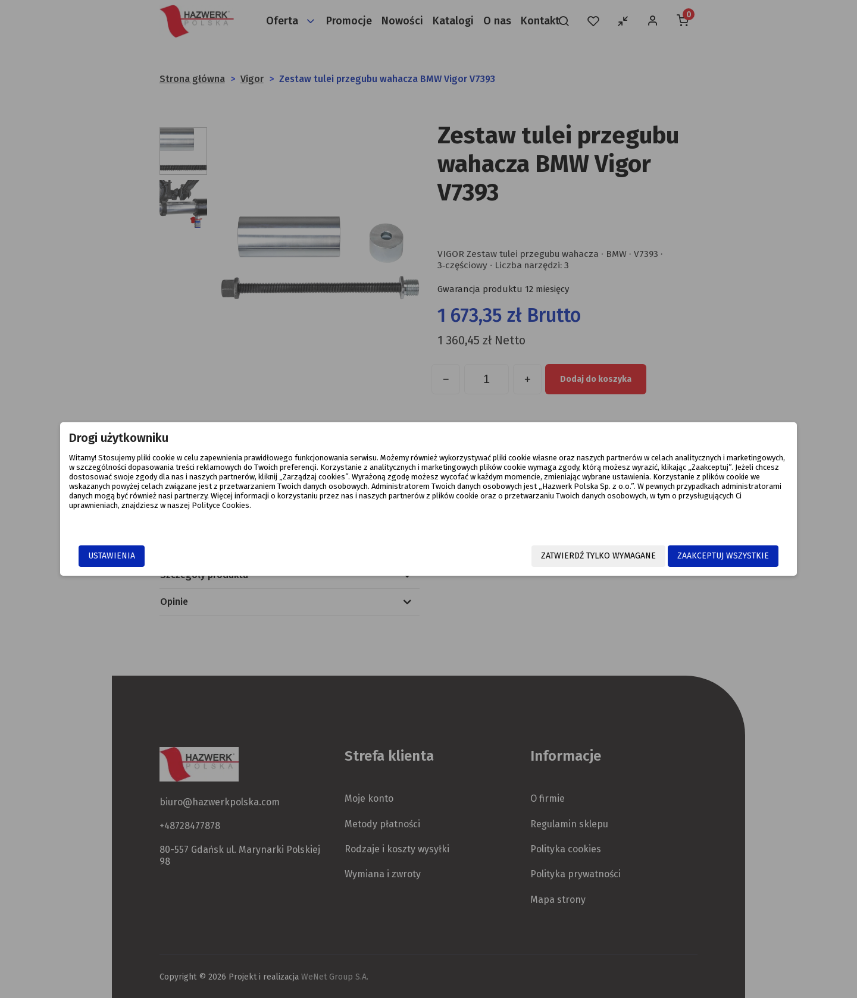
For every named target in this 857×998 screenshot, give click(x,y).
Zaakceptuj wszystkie (645, 557)
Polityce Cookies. (538, 514)
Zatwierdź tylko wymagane (520, 557)
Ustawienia (189, 557)
